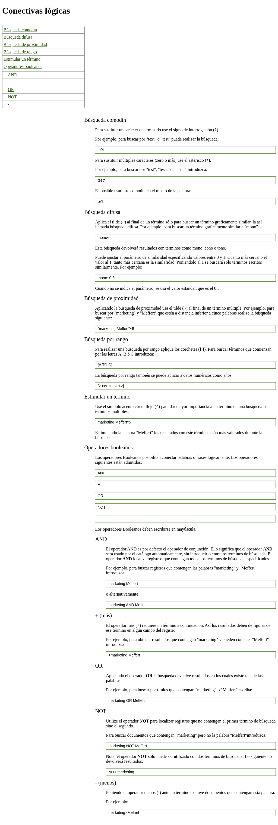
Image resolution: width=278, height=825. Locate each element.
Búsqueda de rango (20, 51)
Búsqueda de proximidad (25, 44)
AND (12, 75)
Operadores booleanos (23, 66)
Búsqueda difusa (18, 37)
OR (11, 89)
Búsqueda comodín (20, 29)
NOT (12, 97)
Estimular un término (22, 59)
